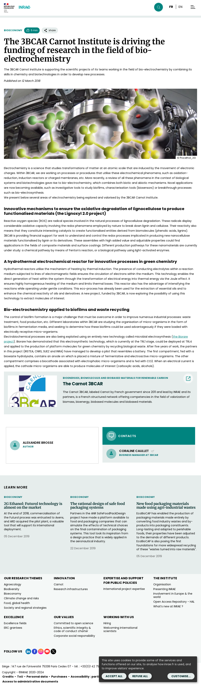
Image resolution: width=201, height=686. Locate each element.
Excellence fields (15, 623)
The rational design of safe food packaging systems (97, 506)
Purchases (59, 677)
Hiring (107, 623)
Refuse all (140, 676)
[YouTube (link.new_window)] (47, 651)
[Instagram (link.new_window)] (41, 651)
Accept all (114, 676)
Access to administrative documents (30, 681)
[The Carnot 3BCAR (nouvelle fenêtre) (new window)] (128, 383)
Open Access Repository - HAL (174, 602)
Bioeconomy (13, 30)
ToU (20, 677)
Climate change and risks (21, 598)
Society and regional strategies (25, 608)
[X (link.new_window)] (53, 651)
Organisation (162, 584)
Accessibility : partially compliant (95, 677)
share (50, 30)
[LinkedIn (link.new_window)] (28, 651)
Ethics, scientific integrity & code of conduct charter (72, 629)
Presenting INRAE (164, 589)
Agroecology (12, 584)
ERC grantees (13, 628)
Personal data (37, 677)
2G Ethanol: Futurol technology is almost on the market (33, 506)
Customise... (181, 676)
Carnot (58, 584)
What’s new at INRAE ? (168, 606)
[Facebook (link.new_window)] (34, 651)
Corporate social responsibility (74, 636)
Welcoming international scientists (120, 629)
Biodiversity (11, 589)
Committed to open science (73, 623)
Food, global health (17, 603)
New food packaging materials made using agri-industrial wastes (166, 506)
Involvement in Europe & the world (172, 595)
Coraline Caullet (136, 451)
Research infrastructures (71, 589)
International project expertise (124, 589)
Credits (8, 677)
